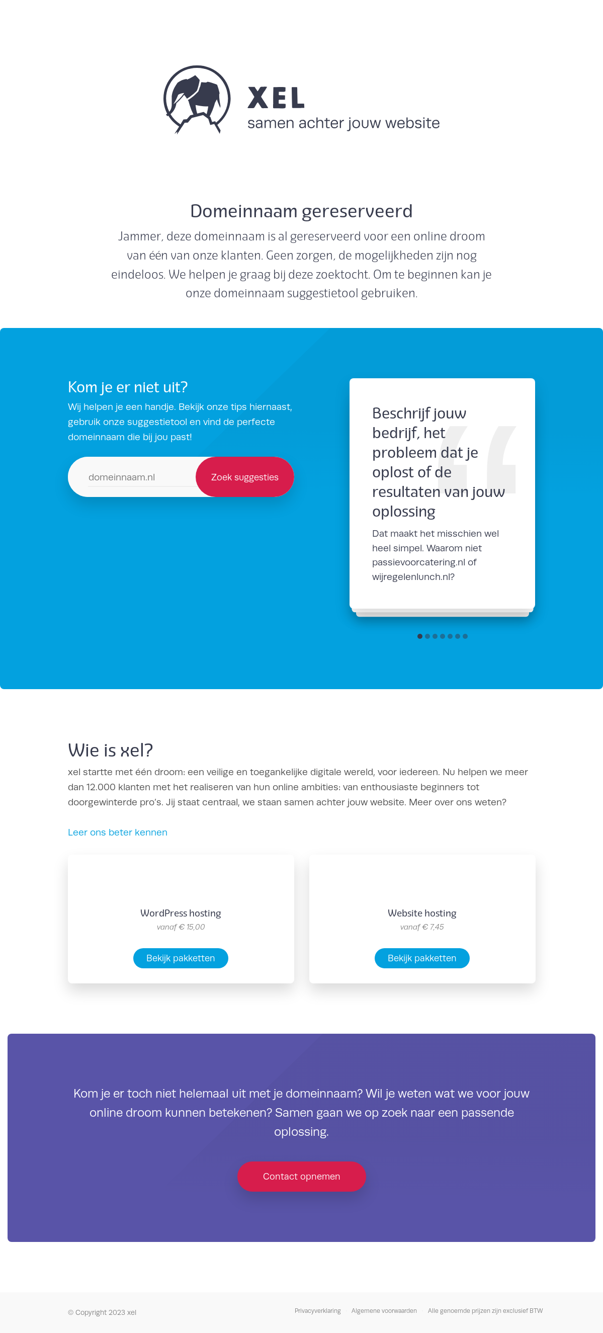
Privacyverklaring (318, 1310)
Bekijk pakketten (180, 958)
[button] (419, 636)
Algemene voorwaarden (384, 1310)
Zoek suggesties (245, 477)
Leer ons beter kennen (117, 832)
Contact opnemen (301, 1176)
